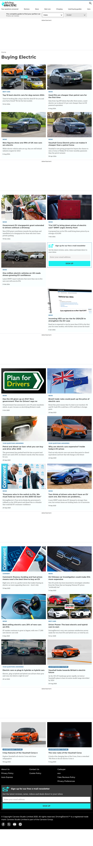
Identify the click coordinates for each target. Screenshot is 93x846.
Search (90, 3)
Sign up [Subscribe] (69, 267)
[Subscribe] (69, 260)
